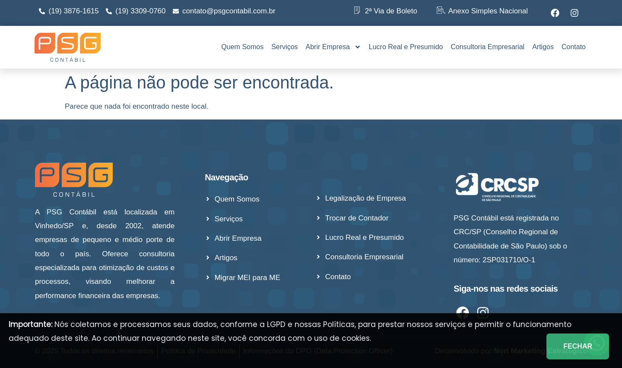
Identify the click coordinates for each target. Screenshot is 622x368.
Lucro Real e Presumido (406, 46)
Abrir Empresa (333, 47)
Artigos (543, 46)
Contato (574, 46)
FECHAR (577, 346)
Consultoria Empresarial (487, 46)
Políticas (339, 324)
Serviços (284, 46)
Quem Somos (242, 46)
